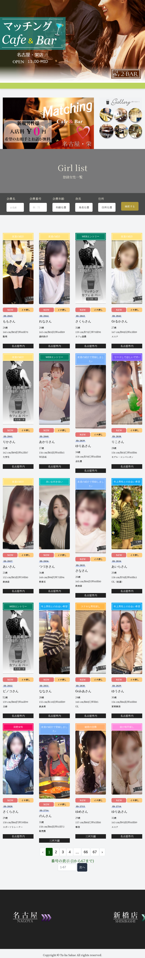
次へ (82, 880)
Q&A (5, 94)
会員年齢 (58, 212)
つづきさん (47, 579)
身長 (78, 212)
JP (66, 94)
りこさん (117, 454)
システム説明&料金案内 (31, 88)
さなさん (81, 583)
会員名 (10, 212)
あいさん (9, 579)
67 (95, 864)
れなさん (45, 334)
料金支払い (117, 88)
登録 (31, 94)
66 (86, 864)
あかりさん (47, 454)
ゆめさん (81, 824)
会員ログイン (54, 94)
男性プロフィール (89, 88)
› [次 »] (102, 864)
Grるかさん (119, 334)
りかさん (9, 454)
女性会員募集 (132, 88)
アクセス (104, 88)
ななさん (45, 704)
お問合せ (40, 94)
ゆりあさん (83, 458)
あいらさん (119, 579)
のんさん (45, 828)
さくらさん (83, 334)
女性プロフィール (68, 88)
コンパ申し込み (18, 94)
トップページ (9, 88)
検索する (130, 219)
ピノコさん (11, 704)
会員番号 (35, 212)
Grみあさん (83, 704)
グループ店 (51, 88)
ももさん (9, 334)
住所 (101, 212)
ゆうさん (117, 704)
